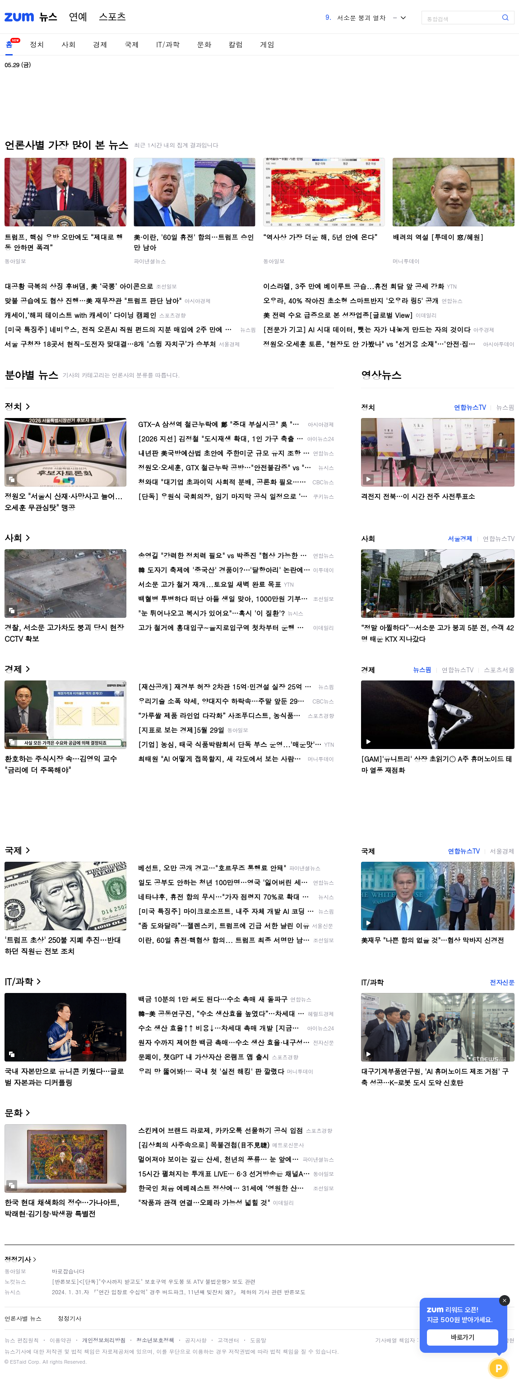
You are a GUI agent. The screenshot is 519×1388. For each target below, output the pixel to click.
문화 (204, 44)
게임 (267, 44)
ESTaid (18, 1361)
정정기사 (18, 1259)
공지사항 (196, 1340)
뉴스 (48, 17)
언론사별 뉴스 (23, 1318)
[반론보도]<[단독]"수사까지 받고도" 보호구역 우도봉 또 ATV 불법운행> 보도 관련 (153, 1281)
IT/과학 (168, 44)
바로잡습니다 (68, 1271)
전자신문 (502, 982)
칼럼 (235, 44)
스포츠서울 (499, 669)
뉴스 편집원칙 (22, 1340)
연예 (78, 17)
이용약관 (60, 1340)
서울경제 (460, 538)
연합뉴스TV (470, 407)
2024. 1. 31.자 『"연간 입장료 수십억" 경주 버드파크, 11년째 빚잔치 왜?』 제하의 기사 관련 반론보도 (179, 1292)
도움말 (258, 1340)
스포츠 (112, 17)
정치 (37, 44)
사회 (68, 44)
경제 (100, 44)
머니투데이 (406, 261)
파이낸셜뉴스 (150, 261)
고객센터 (228, 1340)
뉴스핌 (505, 407)
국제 (132, 44)
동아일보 (15, 261)
